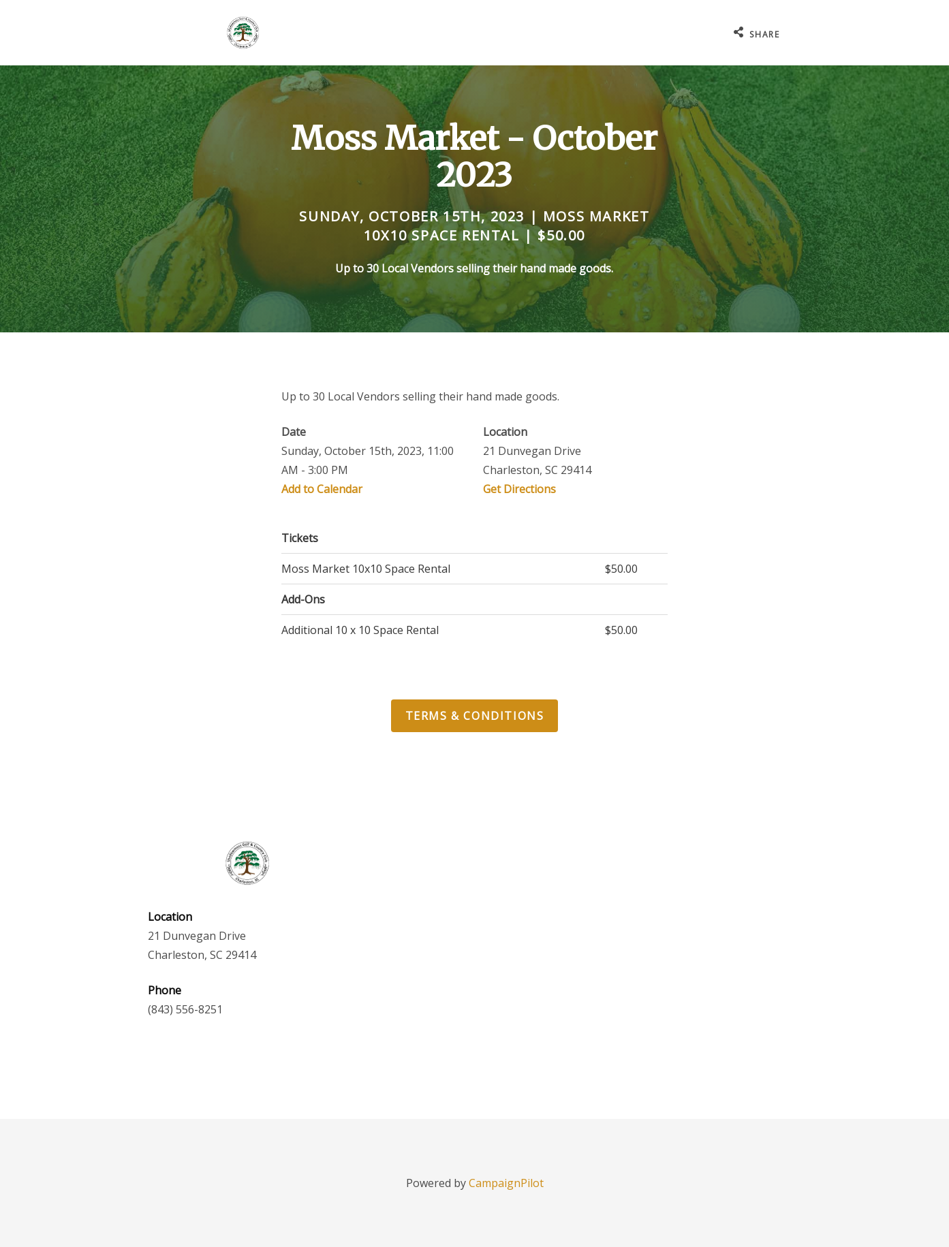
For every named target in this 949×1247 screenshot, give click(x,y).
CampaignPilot (506, 1182)
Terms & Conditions (474, 715)
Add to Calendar (321, 489)
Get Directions (519, 489)
